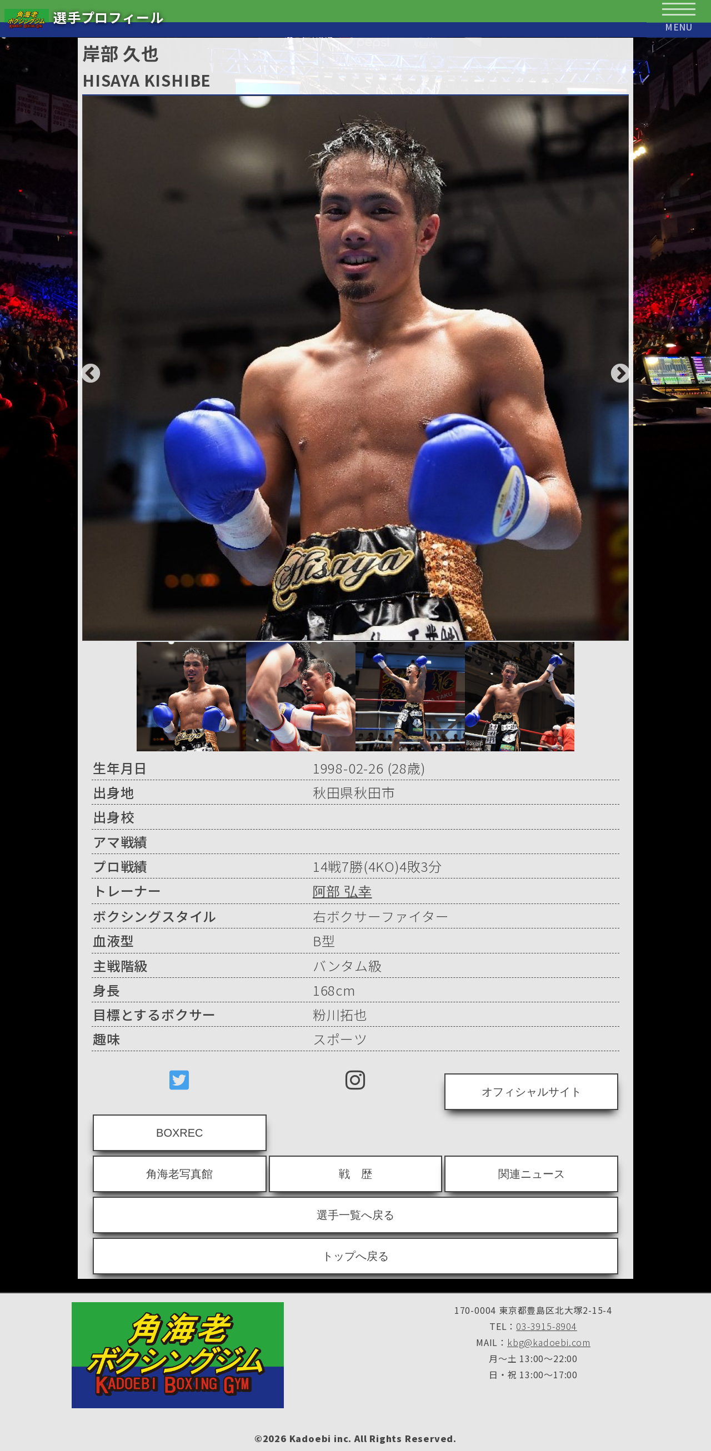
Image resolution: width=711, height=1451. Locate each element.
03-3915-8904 (546, 1326)
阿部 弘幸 (342, 891)
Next (614, 368)
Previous (85, 368)
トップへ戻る (355, 1256)
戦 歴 (355, 1174)
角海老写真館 (179, 1174)
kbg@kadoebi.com (548, 1342)
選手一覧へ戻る (355, 1215)
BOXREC (179, 1133)
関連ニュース (531, 1174)
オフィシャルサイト (532, 1092)
